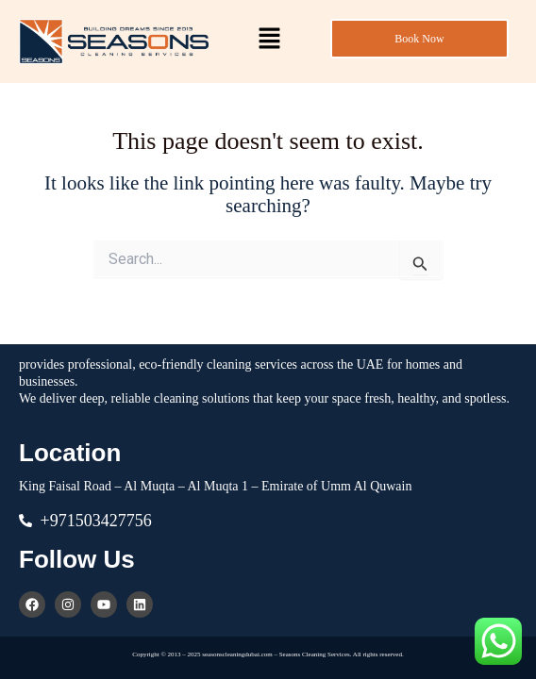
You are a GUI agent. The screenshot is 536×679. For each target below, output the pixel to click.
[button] (269, 39)
